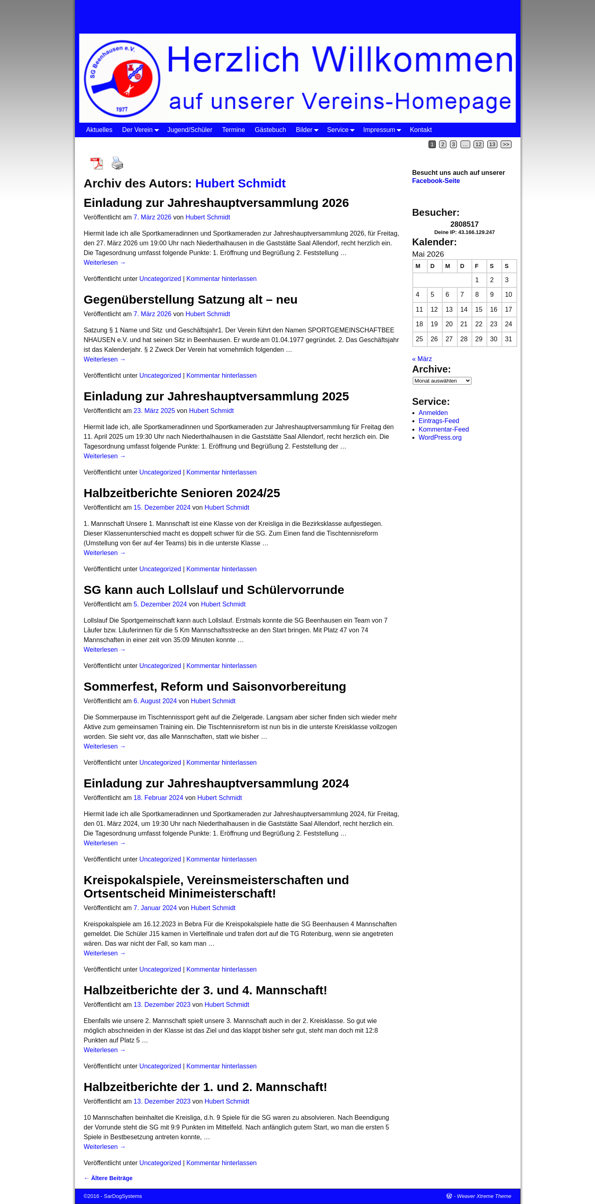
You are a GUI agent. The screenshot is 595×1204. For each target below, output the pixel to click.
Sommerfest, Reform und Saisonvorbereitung (215, 686)
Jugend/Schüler (189, 129)
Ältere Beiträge (108, 1178)
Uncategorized (160, 278)
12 (479, 144)
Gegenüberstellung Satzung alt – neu (191, 299)
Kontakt (421, 129)
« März (422, 358)
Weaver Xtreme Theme (484, 1196)
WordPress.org (440, 437)
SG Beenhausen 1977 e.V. (196, 8)
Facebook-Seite (436, 180)
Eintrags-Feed (439, 420)
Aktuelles (99, 129)
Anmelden (433, 412)
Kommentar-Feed (444, 429)
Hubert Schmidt (240, 183)
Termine (233, 129)
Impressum (384, 130)
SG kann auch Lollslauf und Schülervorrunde (214, 589)
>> (506, 144)
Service (342, 130)
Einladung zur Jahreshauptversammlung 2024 (216, 783)
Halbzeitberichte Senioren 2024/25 (182, 493)
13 (492, 144)
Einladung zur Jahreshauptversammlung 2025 (216, 396)
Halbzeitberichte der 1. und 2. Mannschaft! (206, 1086)
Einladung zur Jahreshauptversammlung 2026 (216, 202)
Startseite (97, 143)
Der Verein (142, 130)
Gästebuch (270, 129)
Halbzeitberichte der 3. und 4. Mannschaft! (206, 990)
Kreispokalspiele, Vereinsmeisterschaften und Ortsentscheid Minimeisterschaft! (216, 886)
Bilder (309, 130)
